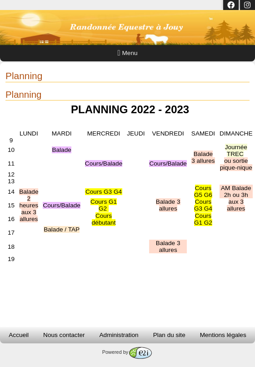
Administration (119, 335)
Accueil (19, 335)
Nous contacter (64, 335)
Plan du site (169, 335)
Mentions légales (223, 335)
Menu (128, 53)
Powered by (127, 352)
